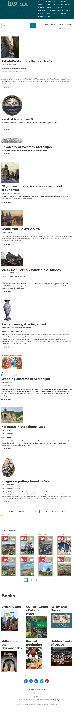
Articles (53, 25)
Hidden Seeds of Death (61, 643)
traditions (19, 375)
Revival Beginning (34, 643)
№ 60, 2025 (42, 535)
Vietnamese (52, 10)
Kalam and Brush (59, 608)
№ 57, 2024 (24, 556)
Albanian (55, 13)
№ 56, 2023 (42, 556)
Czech (61, 4)
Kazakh (68, 10)
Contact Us (69, 28)
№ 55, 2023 (61, 556)
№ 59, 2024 (61, 535)
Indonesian (42, 10)
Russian (48, 1)
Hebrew (41, 13)
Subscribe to (2, 515)
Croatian (63, 13)
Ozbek (48, 16)
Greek (48, 13)
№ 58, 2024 (5, 556)
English (41, 1)
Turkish (48, 4)
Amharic (60, 10)
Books (61, 28)
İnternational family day (8, 375)
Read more (7, 87)
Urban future (11, 607)
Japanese (49, 7)
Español (67, 4)
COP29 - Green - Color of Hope (37, 610)
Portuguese (58, 7)
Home (46, 25)
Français (55, 1)
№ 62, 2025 (5, 535)
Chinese (41, 7)
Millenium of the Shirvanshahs (11, 645)
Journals (60, 25)
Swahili (41, 16)
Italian (41, 4)
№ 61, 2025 (24, 535)
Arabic (54, 4)
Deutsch (63, 1)
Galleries (69, 25)
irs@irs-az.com (37, 696)
